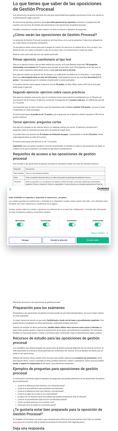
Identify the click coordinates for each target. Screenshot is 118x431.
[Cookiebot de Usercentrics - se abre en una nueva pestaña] (99, 189)
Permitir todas (93, 240)
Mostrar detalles (98, 233)
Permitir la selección (59, 240)
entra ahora (17, 422)
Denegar (25, 240)
